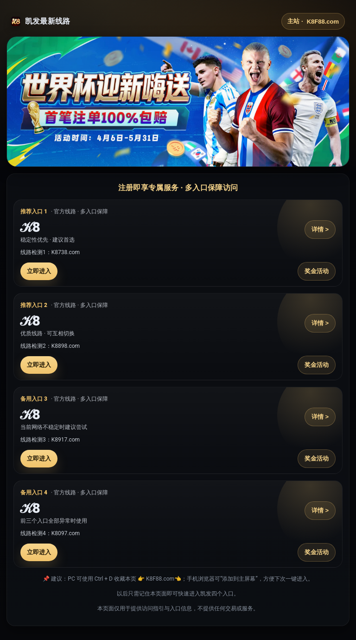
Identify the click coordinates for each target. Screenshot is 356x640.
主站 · (313, 21)
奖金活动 (317, 271)
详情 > (320, 229)
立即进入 (39, 271)
